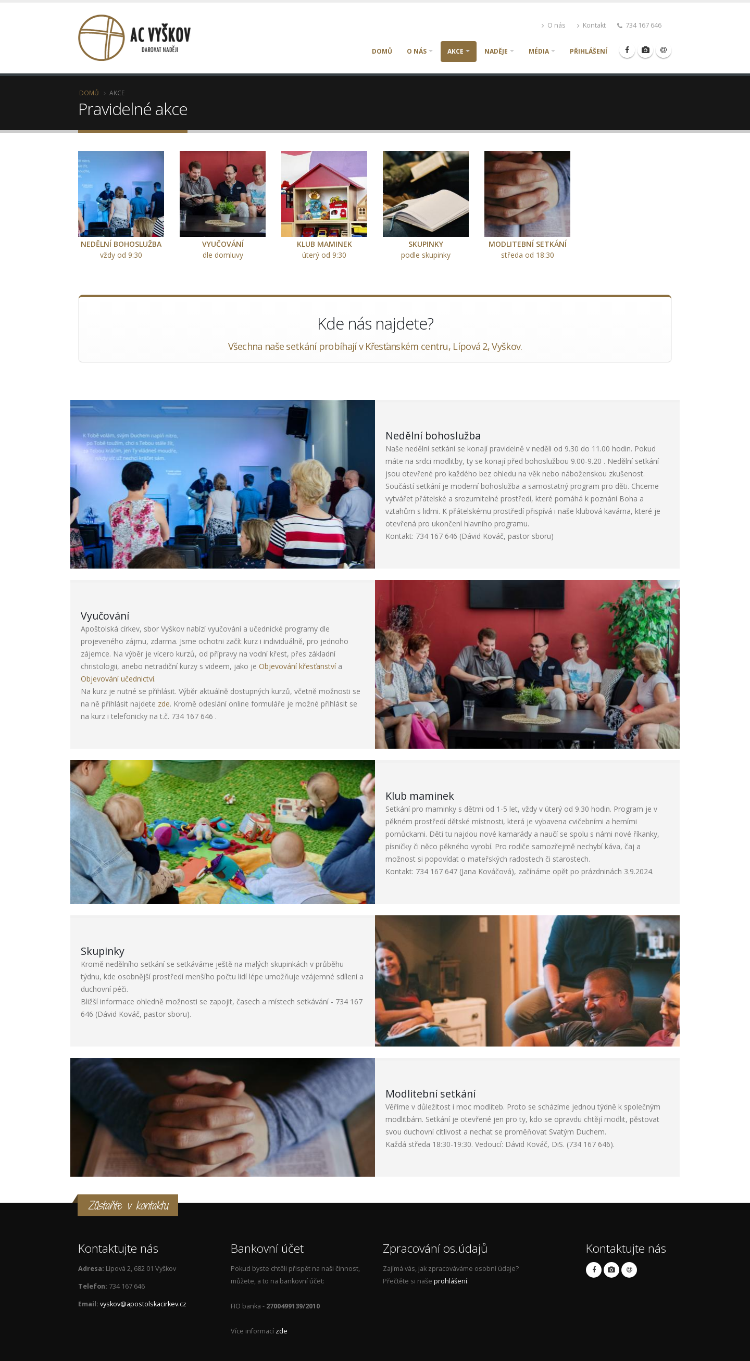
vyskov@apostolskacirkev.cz (143, 1304)
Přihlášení (588, 51)
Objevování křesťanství (297, 666)
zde (164, 704)
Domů (382, 51)
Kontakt (591, 25)
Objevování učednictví (117, 679)
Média (539, 51)
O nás (554, 25)
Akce (455, 51)
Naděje (496, 51)
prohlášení (450, 1281)
